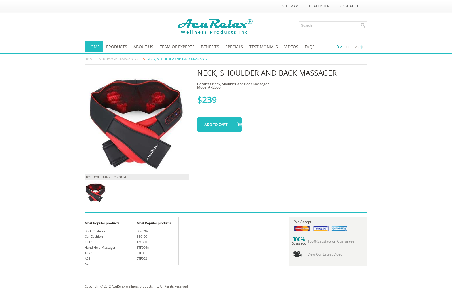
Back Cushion (95, 231)
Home (94, 47)
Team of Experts (177, 47)
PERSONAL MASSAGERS (120, 59)
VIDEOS (291, 47)
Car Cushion (94, 236)
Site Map (290, 6)
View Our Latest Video (325, 254)
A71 (87, 258)
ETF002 (142, 258)
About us (143, 47)
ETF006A (143, 247)
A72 (87, 264)
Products (116, 47)
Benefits (210, 47)
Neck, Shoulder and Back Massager (177, 59)
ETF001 (142, 253)
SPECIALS (234, 47)
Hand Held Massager (100, 247)
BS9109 (142, 236)
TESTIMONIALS (263, 47)
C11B (88, 242)
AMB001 (143, 242)
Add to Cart (215, 124)
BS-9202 (142, 231)
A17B (88, 253)
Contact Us (351, 6)
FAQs (310, 47)
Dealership (319, 6)
